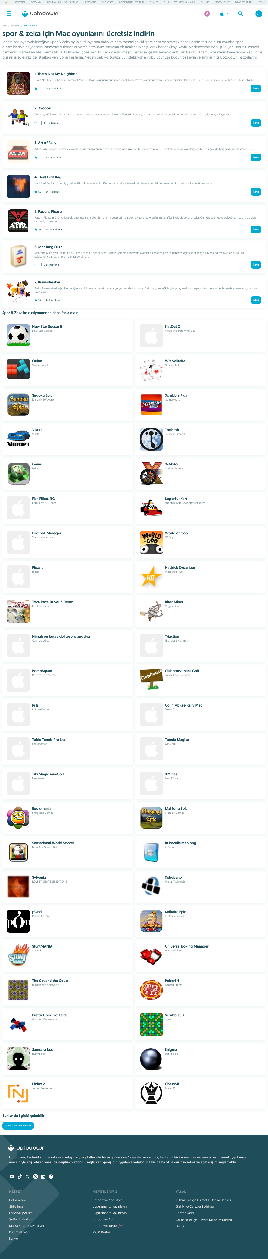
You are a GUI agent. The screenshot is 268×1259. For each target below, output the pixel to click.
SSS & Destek (101, 1232)
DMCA (180, 1226)
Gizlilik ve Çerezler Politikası (195, 1206)
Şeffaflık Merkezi (21, 1219)
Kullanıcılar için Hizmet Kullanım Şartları (203, 1200)
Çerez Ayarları (185, 1213)
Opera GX (36, 2)
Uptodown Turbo (108, 1226)
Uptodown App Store (107, 1200)
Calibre (205, 2)
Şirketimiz (16, 1206)
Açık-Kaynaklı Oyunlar (131, 2)
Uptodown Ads (103, 1219)
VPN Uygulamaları (184, 2)
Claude (154, 2)
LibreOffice (19, 2)
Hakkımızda (17, 1200)
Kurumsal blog (19, 1232)
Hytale (261, 2)
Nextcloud (90, 2)
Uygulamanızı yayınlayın (109, 1206)
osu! (166, 2)
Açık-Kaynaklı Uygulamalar (62, 2)
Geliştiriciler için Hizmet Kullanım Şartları (204, 1220)
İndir (256, 88)
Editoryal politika (20, 1213)
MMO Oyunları (243, 2)
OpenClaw (107, 2)
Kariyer (14, 1239)
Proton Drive (222, 2)
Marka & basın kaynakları (26, 1226)
